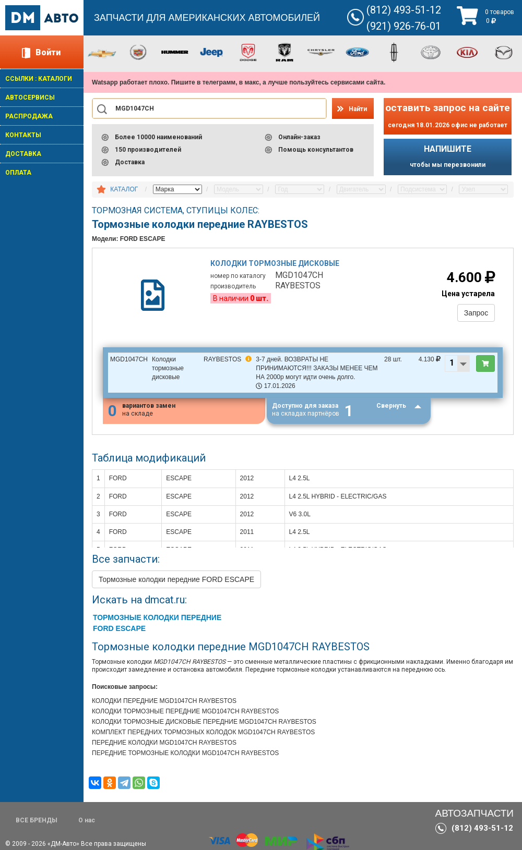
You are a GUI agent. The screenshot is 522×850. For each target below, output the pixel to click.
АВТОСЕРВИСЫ (30, 97)
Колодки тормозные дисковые (275, 263)
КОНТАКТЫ (23, 135)
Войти (48, 52)
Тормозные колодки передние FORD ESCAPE (176, 580)
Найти (358, 109)
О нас (86, 820)
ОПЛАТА (18, 172)
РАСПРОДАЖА (29, 116)
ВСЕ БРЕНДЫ (36, 820)
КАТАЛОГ (124, 189)
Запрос (476, 313)
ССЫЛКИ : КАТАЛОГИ (38, 78)
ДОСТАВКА (23, 153)
